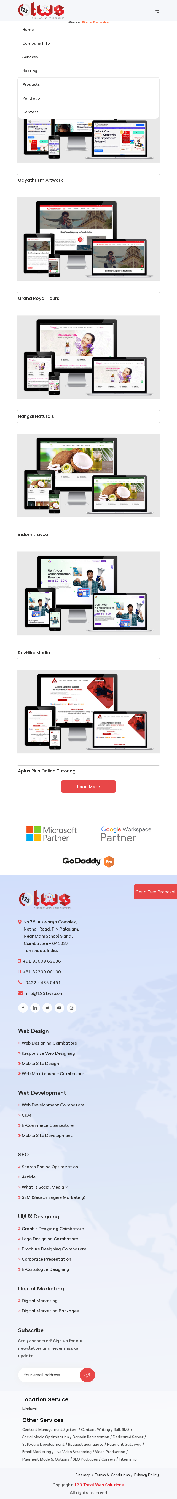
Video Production (110, 1451)
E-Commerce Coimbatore (48, 1125)
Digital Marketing (40, 1300)
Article (29, 1177)
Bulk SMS (122, 1429)
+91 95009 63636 (41, 961)
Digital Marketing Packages (50, 1310)
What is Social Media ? (45, 1187)
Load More (88, 786)
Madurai (29, 1408)
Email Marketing (36, 1451)
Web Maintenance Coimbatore (53, 1073)
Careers (108, 1459)
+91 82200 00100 (42, 972)
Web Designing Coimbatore (49, 1043)
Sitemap (83, 1474)
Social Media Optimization (45, 1436)
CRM (26, 1115)
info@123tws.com (43, 993)
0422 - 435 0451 (42, 982)
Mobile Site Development (47, 1135)
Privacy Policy (146, 1474)
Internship (128, 1459)
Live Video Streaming (73, 1451)
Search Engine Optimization (50, 1166)
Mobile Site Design (40, 1063)
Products (31, 84)
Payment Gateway (124, 1444)
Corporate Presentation (46, 1259)
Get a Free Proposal (155, 892)
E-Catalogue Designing (45, 1269)
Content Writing (95, 1429)
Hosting (29, 70)
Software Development (43, 1444)
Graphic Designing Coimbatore (53, 1228)
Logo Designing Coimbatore (50, 1238)
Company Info (36, 43)
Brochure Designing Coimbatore (54, 1249)
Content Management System (49, 1429)
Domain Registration (91, 1436)
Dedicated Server (128, 1436)
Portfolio (31, 98)
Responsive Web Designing (48, 1053)
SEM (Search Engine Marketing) (53, 1197)
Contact (30, 111)
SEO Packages (85, 1459)
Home (28, 29)
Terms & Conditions (112, 1474)
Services (30, 56)
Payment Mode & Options (45, 1459)
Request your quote (85, 1444)
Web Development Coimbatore (53, 1105)
